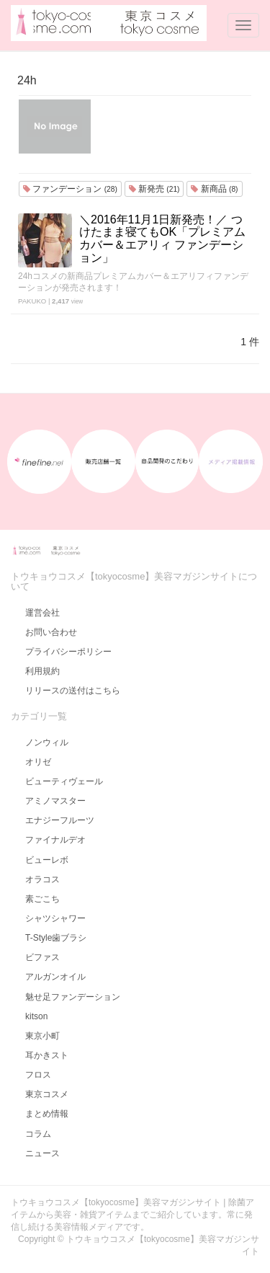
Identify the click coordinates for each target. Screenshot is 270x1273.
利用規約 (42, 671)
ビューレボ (46, 860)
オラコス (42, 879)
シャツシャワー (55, 918)
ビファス (42, 957)
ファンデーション (70, 189)
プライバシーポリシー (68, 652)
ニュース (42, 1153)
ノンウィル (46, 742)
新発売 (154, 189)
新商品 (214, 189)
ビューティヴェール (64, 781)
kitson (36, 1016)
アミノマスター (55, 801)
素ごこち (42, 899)
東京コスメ (46, 1094)
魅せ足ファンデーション (72, 997)
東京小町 (42, 1036)
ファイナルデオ (55, 840)
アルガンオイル (55, 977)
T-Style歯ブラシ (55, 938)
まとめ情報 (46, 1114)
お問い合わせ (51, 632)
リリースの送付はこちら (72, 691)
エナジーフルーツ (59, 820)
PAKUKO (32, 301)
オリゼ (38, 762)
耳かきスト (46, 1055)
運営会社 (42, 613)
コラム (38, 1134)
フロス (38, 1075)
